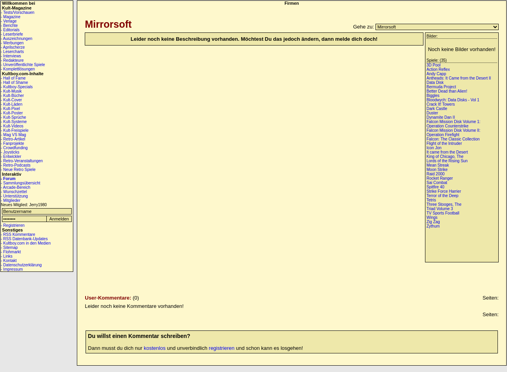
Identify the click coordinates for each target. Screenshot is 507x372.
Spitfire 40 (435, 187)
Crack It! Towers (441, 104)
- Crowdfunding (14, 148)
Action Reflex (438, 69)
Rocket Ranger (440, 178)
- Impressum (12, 269)
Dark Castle (437, 108)
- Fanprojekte (12, 143)
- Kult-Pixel (10, 108)
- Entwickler (11, 156)
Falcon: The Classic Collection (453, 139)
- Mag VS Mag (13, 135)
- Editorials (10, 30)
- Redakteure (12, 60)
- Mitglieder (10, 200)
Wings (432, 217)
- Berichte (9, 25)
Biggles (433, 95)
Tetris (431, 200)
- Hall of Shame (14, 82)
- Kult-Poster (12, 113)
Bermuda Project (441, 87)
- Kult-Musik (11, 91)
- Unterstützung (14, 196)
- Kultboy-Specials (17, 87)
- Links (6, 256)
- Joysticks (10, 152)
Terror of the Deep (443, 196)
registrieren (221, 348)
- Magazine (10, 17)
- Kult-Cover (11, 100)
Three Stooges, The (444, 204)
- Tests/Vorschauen (17, 12)
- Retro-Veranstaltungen (22, 161)
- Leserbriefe (12, 34)
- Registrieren (13, 225)
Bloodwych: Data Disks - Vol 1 (453, 100)
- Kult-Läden (11, 104)
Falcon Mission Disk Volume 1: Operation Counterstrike (453, 124)
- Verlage (9, 21)
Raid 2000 (436, 174)
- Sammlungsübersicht (20, 183)
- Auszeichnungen (16, 38)
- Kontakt (9, 260)
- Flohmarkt (11, 252)
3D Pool (434, 65)
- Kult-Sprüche (13, 117)
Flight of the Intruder (444, 143)
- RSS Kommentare (18, 234)
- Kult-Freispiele (15, 130)
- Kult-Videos (12, 126)
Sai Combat (437, 182)
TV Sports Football (443, 213)
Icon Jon (434, 148)
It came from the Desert (447, 152)
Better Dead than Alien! (447, 91)
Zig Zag (433, 222)
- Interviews (11, 56)
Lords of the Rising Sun (447, 161)
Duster (432, 113)
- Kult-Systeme (14, 122)
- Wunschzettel (14, 192)
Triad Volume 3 (440, 209)
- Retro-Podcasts (15, 165)
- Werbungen (12, 43)
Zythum (433, 226)
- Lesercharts (12, 51)
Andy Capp (436, 74)
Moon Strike (437, 169)
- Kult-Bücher (12, 95)
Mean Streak (438, 165)
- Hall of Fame (13, 78)
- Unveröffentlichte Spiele (23, 65)
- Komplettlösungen (18, 69)
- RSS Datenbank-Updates (24, 239)
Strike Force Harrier (444, 191)
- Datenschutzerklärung (21, 265)
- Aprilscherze (13, 47)
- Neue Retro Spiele (18, 169)
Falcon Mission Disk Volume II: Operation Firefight (453, 132)
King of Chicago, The (445, 156)
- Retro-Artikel (13, 139)
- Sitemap (9, 247)
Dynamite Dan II (441, 117)
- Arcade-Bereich (15, 187)
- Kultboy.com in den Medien (26, 243)
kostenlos (155, 348)
